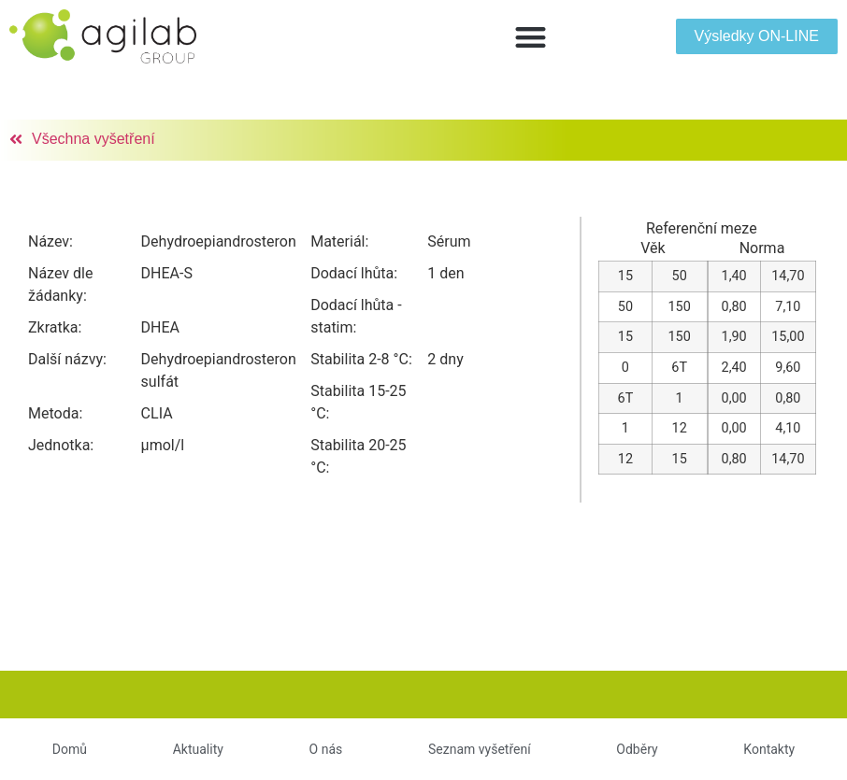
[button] (530, 37)
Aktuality (198, 749)
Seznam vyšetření (479, 749)
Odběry (636, 749)
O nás (326, 749)
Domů (69, 749)
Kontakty (769, 749)
